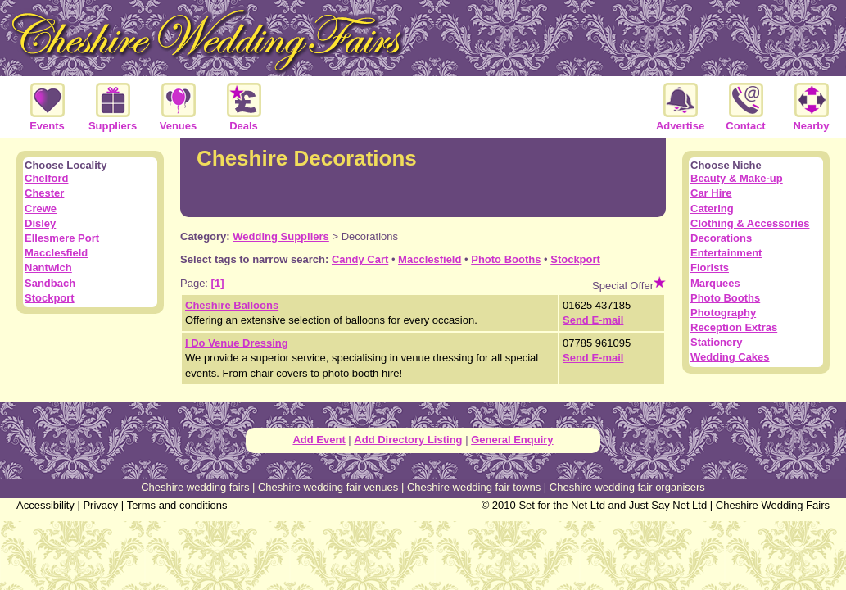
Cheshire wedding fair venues (328, 487)
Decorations (721, 238)
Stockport (575, 259)
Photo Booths (506, 259)
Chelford (46, 178)
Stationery (716, 342)
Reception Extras (733, 327)
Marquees (715, 283)
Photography (723, 312)
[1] (217, 283)
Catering (712, 208)
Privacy (100, 505)
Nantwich (48, 267)
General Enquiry (512, 439)
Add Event (318, 439)
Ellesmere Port (62, 238)
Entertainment (726, 253)
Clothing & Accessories (749, 223)
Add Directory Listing (408, 439)
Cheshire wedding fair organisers (627, 487)
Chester (44, 193)
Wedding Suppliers (281, 236)
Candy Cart (360, 259)
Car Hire (711, 193)
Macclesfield (429, 259)
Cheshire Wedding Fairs (773, 505)
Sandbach (50, 283)
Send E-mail (593, 320)
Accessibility (45, 505)
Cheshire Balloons (231, 305)
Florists (709, 267)
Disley (40, 223)
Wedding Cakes (730, 357)
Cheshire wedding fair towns (474, 487)
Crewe (41, 208)
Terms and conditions (177, 505)
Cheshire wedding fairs (195, 487)
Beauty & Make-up (736, 178)
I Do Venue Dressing (236, 343)
